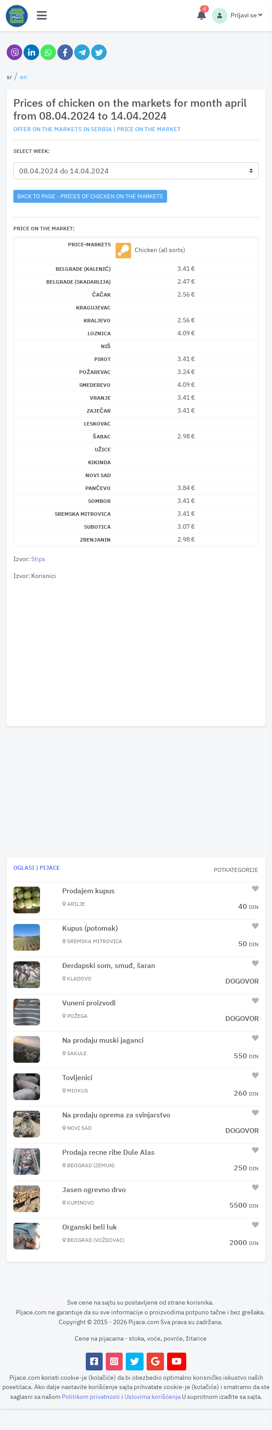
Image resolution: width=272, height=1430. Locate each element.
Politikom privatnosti (91, 1396)
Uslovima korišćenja (153, 1396)
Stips (38, 558)
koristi (50, 1377)
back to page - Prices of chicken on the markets (90, 196)
